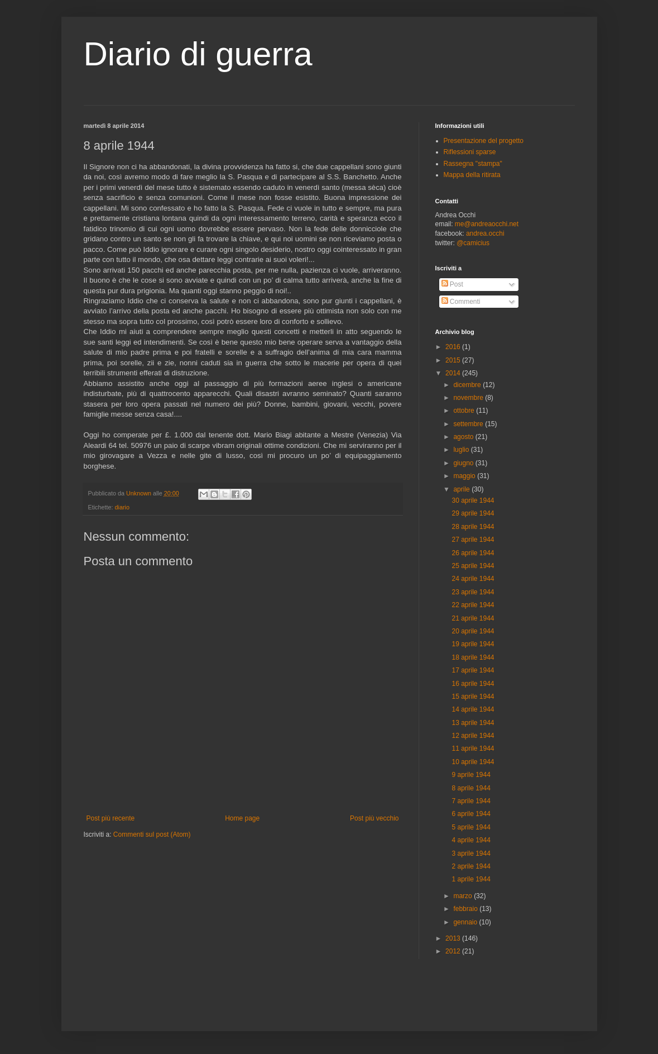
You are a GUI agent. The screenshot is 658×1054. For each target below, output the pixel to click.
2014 (453, 373)
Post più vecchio (374, 818)
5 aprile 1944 (471, 827)
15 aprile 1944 (473, 696)
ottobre (464, 410)
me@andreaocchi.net (486, 224)
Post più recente (111, 818)
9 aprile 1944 (471, 775)
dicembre (468, 385)
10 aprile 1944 (473, 762)
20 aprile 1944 (473, 631)
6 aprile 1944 (471, 814)
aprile (462, 489)
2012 (453, 951)
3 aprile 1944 (471, 853)
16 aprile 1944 (473, 684)
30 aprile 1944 (473, 500)
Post (452, 284)
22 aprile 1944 (473, 605)
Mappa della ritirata (472, 175)
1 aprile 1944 (471, 879)
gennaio (466, 922)
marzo (463, 896)
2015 (453, 360)
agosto (464, 437)
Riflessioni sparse (470, 152)
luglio (461, 450)
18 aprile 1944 (473, 657)
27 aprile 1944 (473, 539)
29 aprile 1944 (473, 513)
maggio (465, 476)
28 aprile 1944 (473, 527)
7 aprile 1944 (471, 801)
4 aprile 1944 (471, 840)
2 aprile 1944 (471, 866)
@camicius (473, 243)
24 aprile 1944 (473, 579)
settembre (469, 424)
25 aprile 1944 (473, 566)
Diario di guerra (198, 54)
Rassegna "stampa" (473, 164)
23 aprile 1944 (473, 592)
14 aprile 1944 (473, 709)
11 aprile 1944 (473, 748)
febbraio (466, 909)
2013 (453, 938)
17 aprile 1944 (473, 670)
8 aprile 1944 (471, 788)
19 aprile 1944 (473, 644)
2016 (453, 347)
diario (122, 507)
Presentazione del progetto (483, 141)
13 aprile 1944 (473, 723)
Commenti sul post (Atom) (152, 834)
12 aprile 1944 (473, 736)
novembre (469, 398)
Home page (242, 818)
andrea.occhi (485, 233)
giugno (464, 463)
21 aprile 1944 (473, 618)
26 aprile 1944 (473, 553)
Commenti (461, 302)
